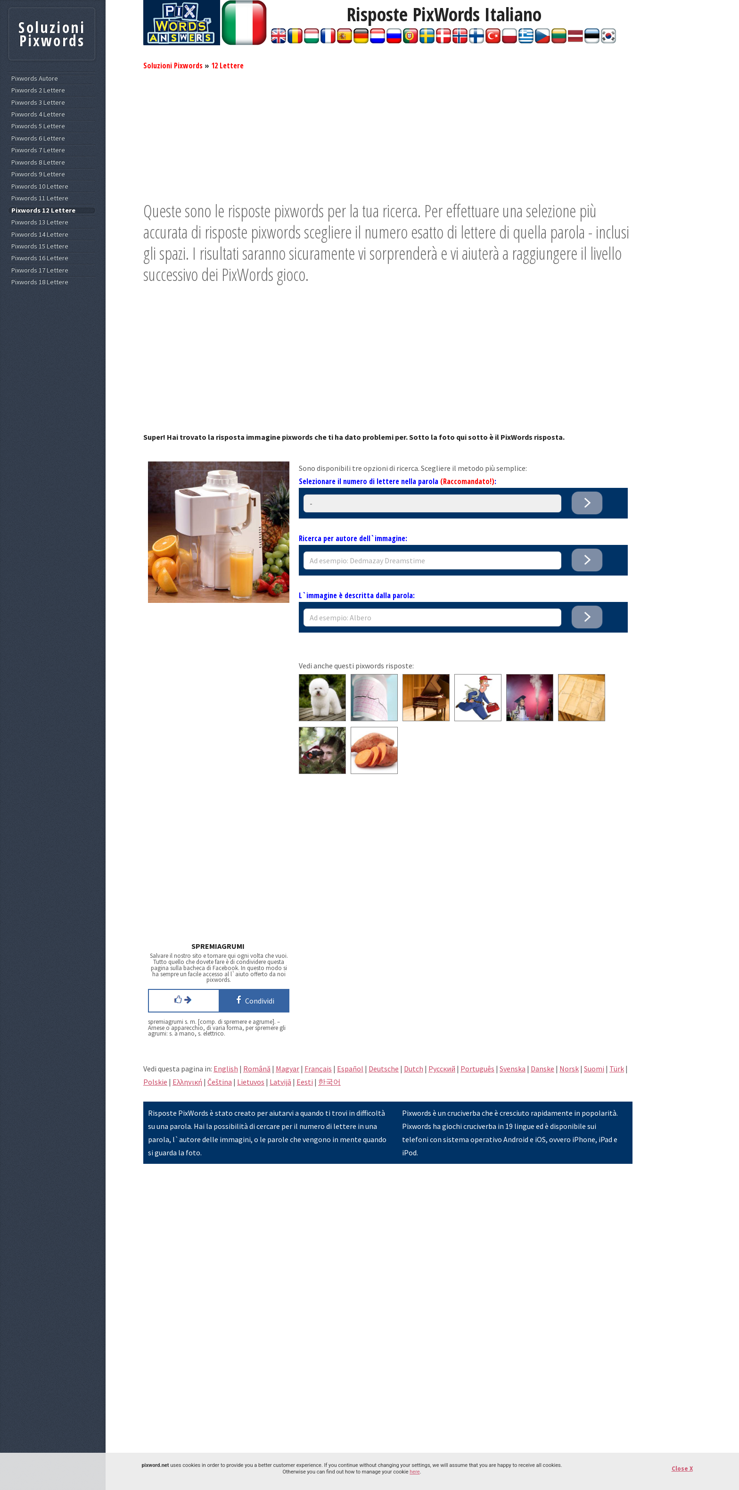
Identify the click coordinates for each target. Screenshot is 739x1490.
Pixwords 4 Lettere (38, 114)
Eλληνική (187, 1082)
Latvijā (280, 1082)
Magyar (287, 1068)
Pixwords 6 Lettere (38, 138)
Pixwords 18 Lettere (39, 282)
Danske (542, 1068)
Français (318, 1068)
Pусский (441, 1068)
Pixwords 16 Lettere (39, 258)
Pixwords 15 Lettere (39, 246)
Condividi (253, 999)
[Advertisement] (387, 134)
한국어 (329, 1082)
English (225, 1068)
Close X (682, 1469)
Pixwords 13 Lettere (39, 222)
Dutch (413, 1068)
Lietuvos (250, 1082)
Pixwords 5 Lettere (38, 126)
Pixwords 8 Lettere (38, 162)
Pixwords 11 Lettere (39, 198)
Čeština (219, 1082)
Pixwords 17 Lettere (39, 270)
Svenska (513, 1068)
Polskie (155, 1082)
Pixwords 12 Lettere (43, 210)
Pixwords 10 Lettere (39, 186)
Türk (616, 1068)
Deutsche (384, 1068)
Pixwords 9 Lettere (38, 174)
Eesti (304, 1082)
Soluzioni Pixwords (173, 65)
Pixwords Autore (34, 78)
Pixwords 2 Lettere (38, 90)
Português (477, 1068)
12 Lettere (227, 65)
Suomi (594, 1068)
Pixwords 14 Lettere (39, 234)
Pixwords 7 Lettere (38, 150)
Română (257, 1068)
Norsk (569, 1068)
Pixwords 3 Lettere (38, 102)
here (414, 1472)
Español (350, 1068)
